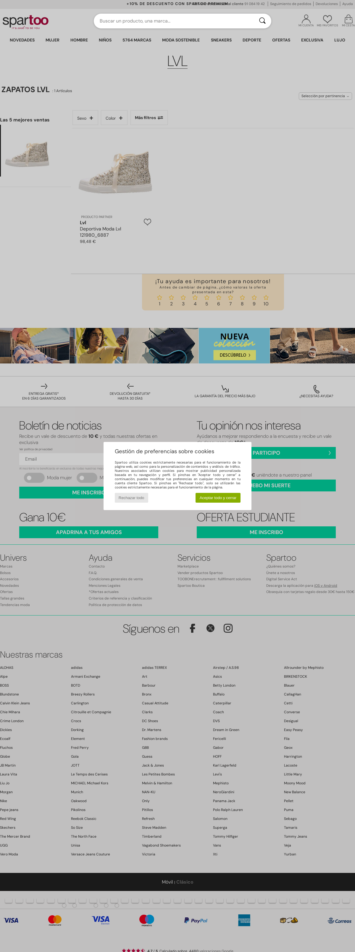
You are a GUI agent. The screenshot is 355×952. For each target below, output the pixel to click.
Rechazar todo (131, 498)
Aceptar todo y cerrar (218, 498)
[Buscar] (262, 21)
